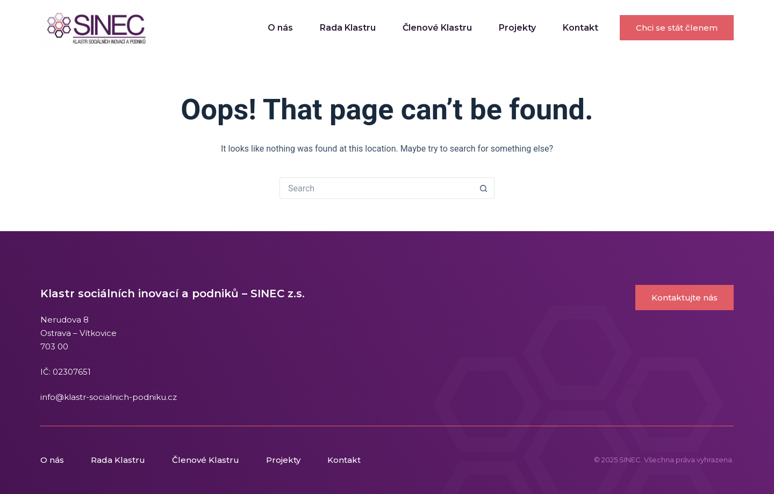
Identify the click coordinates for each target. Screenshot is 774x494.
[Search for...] (376, 188)
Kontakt (580, 28)
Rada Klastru (348, 28)
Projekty (517, 28)
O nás (280, 28)
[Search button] (483, 188)
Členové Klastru (437, 28)
